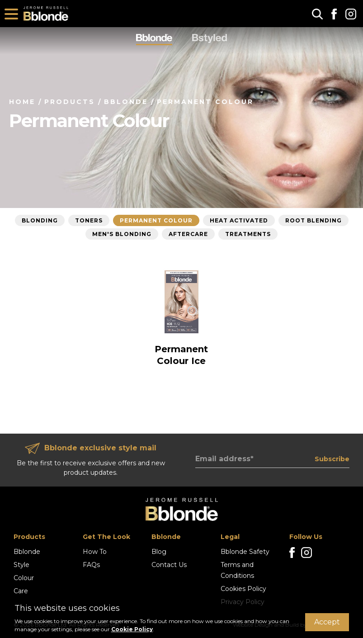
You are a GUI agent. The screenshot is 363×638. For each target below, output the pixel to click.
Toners (89, 220)
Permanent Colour (156, 220)
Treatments (248, 234)
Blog (158, 552)
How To (95, 552)
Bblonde (27, 552)
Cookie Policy (132, 629)
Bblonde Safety (245, 552)
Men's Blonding (121, 234)
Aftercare (188, 234)
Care (21, 591)
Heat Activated (239, 220)
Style (21, 565)
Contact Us (169, 565)
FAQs (91, 565)
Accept (327, 622)
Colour (24, 578)
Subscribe (332, 459)
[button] (317, 13)
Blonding (40, 220)
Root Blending (313, 220)
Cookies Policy (243, 589)
